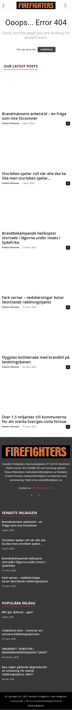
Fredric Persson (10, 123)
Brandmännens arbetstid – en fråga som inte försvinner (34, 116)
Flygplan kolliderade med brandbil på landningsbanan (35, 360)
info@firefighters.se (42, 488)
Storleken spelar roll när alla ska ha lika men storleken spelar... (34, 176)
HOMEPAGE (47, 50)
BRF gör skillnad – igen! (17, 612)
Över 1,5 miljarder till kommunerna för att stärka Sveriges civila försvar (34, 419)
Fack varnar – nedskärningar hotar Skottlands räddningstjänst (33, 300)
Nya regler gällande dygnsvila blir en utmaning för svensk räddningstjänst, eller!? (24, 670)
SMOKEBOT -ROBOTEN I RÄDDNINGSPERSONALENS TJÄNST (24, 650)
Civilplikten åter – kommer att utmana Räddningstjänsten (22, 632)
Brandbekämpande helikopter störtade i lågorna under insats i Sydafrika (31, 238)
